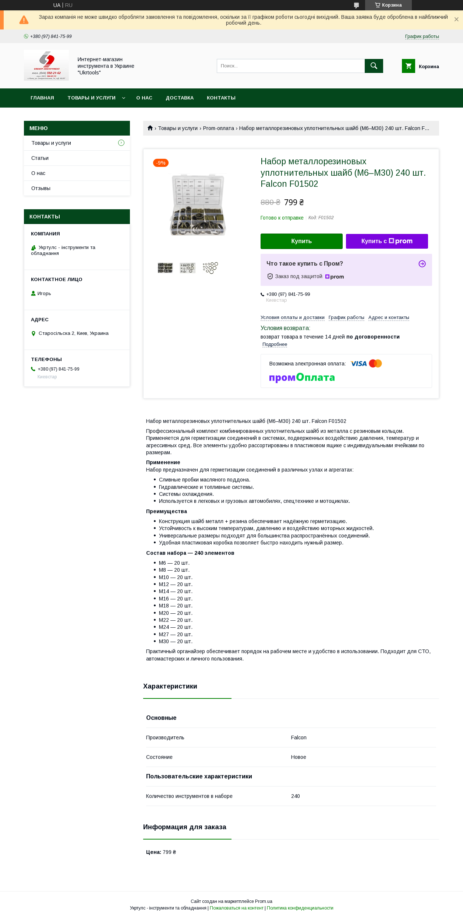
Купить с (387, 241)
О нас (144, 98)
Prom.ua (263, 901)
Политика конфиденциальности (300, 908)
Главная (42, 98)
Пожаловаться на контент (237, 908)
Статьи (40, 158)
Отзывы (40, 188)
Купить (301, 241)
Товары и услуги (91, 98)
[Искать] (374, 66)
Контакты (221, 98)
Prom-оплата (218, 128)
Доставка (180, 98)
